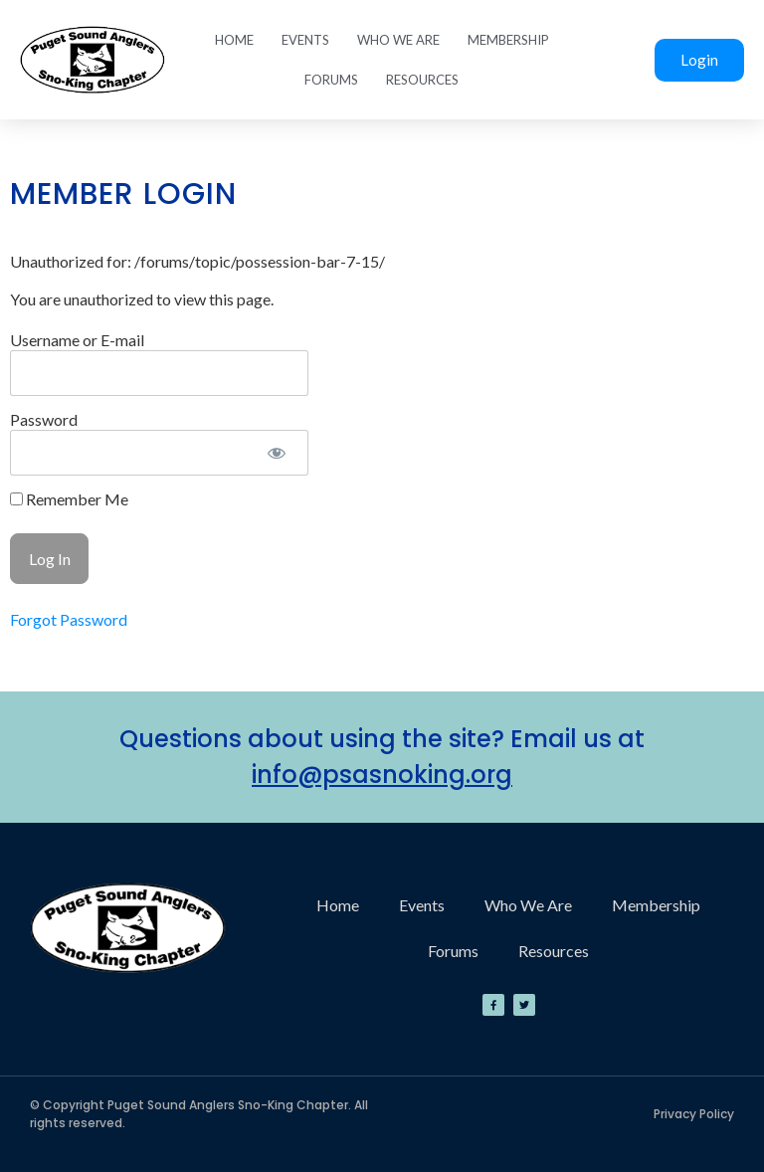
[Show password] (276, 453)
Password (44, 419)
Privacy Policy (694, 1113)
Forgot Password (68, 619)
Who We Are (398, 40)
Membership (508, 40)
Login (699, 60)
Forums (331, 80)
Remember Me (69, 499)
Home (234, 40)
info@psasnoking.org (382, 774)
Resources (422, 80)
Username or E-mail (77, 339)
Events (305, 40)
